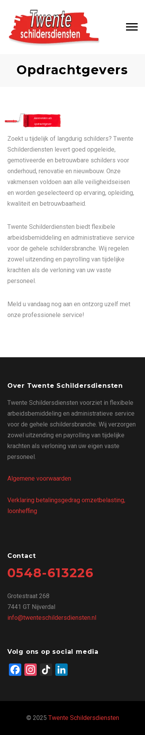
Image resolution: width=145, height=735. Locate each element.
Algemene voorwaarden (39, 478)
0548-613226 (50, 572)
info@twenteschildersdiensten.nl (51, 617)
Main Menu (132, 26)
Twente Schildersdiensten (83, 717)
